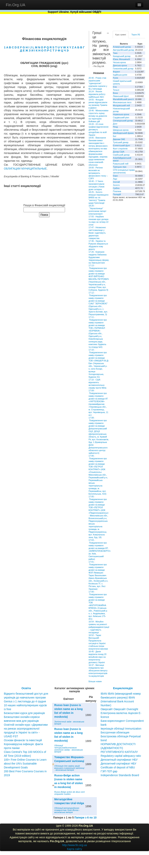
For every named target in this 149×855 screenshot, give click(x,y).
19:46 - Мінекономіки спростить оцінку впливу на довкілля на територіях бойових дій (98, 116)
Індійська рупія (120, 75)
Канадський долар (122, 56)
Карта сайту (74, 849)
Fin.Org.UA (15, 5)
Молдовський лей (121, 105)
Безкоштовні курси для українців (24, 713)
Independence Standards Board (120, 775)
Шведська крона (120, 130)
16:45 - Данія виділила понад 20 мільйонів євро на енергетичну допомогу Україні (97, 657)
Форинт (116, 71)
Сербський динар (121, 155)
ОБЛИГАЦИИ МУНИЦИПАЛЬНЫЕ (25, 168)
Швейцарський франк (123, 133)
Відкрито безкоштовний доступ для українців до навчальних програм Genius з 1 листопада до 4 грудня (26, 697)
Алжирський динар (122, 47)
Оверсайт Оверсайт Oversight (119, 709)
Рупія (115, 78)
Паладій (117, 194)
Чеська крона (119, 62)
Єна (115, 87)
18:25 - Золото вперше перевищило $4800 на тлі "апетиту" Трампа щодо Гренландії (98, 197)
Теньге (116, 90)
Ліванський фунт (121, 96)
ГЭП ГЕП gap (109, 771)
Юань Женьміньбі (121, 59)
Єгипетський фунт (121, 145)
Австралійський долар (123, 50)
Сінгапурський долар (123, 120)
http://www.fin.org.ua (74, 845)
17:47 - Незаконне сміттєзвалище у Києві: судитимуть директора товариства (97, 232)
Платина (117, 191)
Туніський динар (120, 142)
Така (115, 53)
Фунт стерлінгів (120, 148)
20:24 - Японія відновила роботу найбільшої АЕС (96, 94)
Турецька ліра (119, 167)
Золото (116, 185)
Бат (114, 136)
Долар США (118, 151)
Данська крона (120, 65)
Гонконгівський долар (123, 68)
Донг (115, 124)
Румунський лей (120, 164)
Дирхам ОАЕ (119, 139)
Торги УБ (135, 34)
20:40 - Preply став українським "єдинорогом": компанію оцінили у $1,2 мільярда (97, 83)
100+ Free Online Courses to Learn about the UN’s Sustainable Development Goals (25, 763)
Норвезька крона (121, 114)
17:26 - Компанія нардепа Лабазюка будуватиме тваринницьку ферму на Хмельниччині (98, 257)
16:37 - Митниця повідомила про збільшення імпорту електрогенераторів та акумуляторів (97, 670)
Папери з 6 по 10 (85, 817)
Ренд (115, 127)
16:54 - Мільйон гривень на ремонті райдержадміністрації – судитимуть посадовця (98, 627)
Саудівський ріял (121, 117)
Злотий (116, 182)
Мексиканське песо (122, 102)
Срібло (116, 188)
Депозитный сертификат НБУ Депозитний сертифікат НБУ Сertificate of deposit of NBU (119, 763)
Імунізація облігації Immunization (121, 728)
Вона (115, 93)
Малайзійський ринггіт (123, 99)
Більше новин (95, 681)
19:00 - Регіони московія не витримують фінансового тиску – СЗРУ (98, 173)
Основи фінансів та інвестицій (23, 740)
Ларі (115, 179)
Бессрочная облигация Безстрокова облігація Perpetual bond (121, 736)
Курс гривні (120, 34)
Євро (115, 176)
